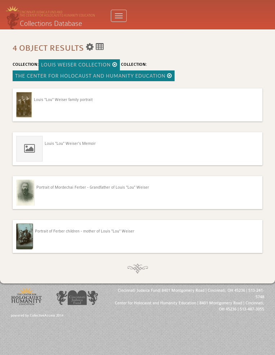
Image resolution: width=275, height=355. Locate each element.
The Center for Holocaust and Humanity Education (93, 76)
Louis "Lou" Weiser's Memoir (70, 143)
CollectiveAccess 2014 (46, 315)
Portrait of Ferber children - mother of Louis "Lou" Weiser (84, 231)
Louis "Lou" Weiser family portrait (63, 99)
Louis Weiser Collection (79, 65)
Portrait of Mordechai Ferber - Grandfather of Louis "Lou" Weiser (92, 187)
